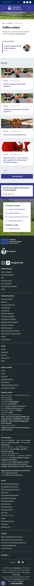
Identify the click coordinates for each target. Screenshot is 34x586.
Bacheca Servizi (6, 504)
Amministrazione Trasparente (10, 484)
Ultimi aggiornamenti (7, 521)
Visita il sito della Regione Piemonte (12, 537)
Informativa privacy (7, 509)
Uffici (2, 277)
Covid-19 (4, 355)
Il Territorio (4, 376)
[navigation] (4, 8)
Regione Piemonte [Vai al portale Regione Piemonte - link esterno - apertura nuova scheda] (7, 2)
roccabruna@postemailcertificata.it (15, 406)
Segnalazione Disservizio (8, 498)
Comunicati (4, 352)
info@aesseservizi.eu (11, 473)
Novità (5, 81)
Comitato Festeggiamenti (8, 545)
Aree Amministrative (7, 275)
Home (3, 23)
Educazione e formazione (8, 319)
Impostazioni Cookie (7, 515)
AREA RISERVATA (16, 583)
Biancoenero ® (18, 579)
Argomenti (10, 23)
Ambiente (4, 302)
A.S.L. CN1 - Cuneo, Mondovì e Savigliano (13, 542)
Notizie (3, 349)
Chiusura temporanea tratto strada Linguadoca (13, 47)
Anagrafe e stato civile (8, 305)
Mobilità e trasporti (6, 328)
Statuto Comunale (6, 507)
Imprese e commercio (7, 325)
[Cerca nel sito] (29, 8)
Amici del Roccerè (6, 548)
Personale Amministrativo (9, 286)
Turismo (3, 336)
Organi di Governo (6, 272)
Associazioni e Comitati (8, 388)
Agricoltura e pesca (7, 299)
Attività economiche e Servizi (10, 385)
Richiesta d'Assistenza (7, 501)
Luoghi (3, 373)
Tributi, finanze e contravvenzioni (11, 333)
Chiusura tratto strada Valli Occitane (14, 135)
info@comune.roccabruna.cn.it (14, 408)
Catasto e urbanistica (7, 313)
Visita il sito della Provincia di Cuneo (11, 540)
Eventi (3, 370)
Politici (3, 289)
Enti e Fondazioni (6, 283)
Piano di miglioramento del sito (10, 489)
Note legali (4, 512)
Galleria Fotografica (7, 379)
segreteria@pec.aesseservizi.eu (13, 475)
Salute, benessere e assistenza (10, 331)
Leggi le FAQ (5, 492)
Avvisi (3, 361)
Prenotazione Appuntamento (10, 495)
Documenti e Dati (6, 280)
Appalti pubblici (5, 308)
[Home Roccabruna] (16, 8)
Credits (3, 518)
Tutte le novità (17, 176)
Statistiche (4, 524)
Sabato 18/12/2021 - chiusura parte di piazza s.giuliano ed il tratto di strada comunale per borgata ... (15, 160)
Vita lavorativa (5, 339)
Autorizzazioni (5, 310)
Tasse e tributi (5, 358)
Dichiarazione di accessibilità (9, 486)
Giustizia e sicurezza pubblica (9, 322)
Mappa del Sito (5, 527)
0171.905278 (8, 399)
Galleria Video (5, 382)
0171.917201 (7, 397)
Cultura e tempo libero (7, 316)
